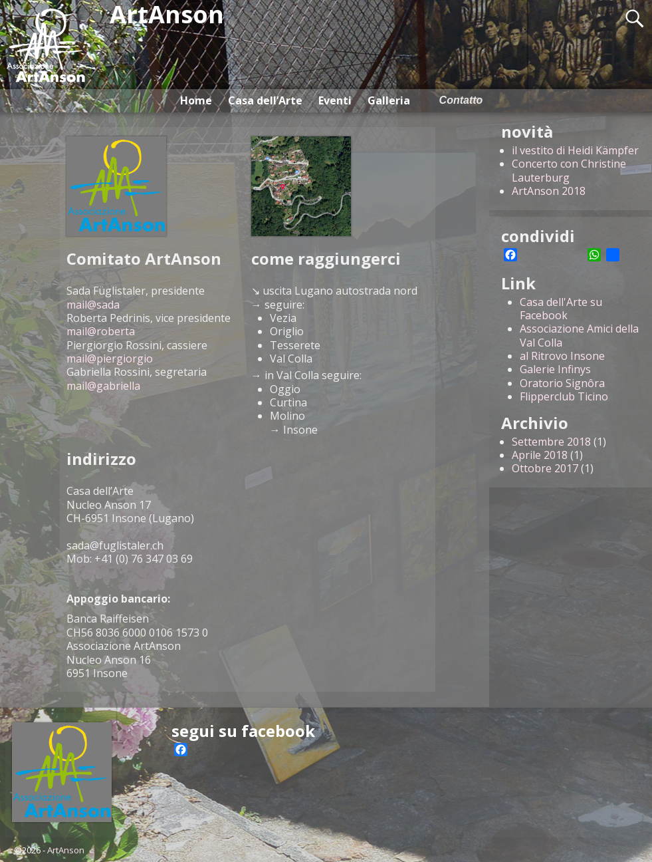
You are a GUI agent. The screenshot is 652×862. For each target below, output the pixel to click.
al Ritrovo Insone (562, 356)
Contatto (461, 100)
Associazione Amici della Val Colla (579, 335)
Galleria (389, 100)
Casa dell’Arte (265, 100)
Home (196, 100)
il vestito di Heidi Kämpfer (575, 150)
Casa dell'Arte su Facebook (561, 309)
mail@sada (93, 304)
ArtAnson (65, 850)
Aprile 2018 (540, 455)
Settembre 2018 (551, 441)
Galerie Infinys (555, 369)
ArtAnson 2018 (549, 191)
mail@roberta (100, 331)
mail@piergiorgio (109, 358)
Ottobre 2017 (545, 468)
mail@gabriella (103, 385)
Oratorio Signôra (562, 383)
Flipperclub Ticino (564, 396)
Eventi (335, 100)
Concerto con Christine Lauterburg (569, 170)
